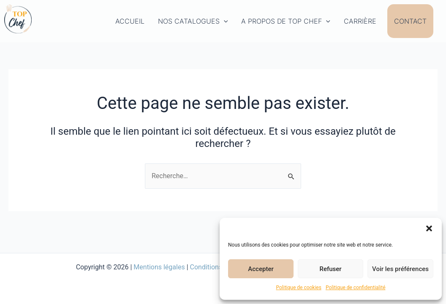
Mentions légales (159, 267)
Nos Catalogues (193, 21)
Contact (410, 21)
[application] (224, 21)
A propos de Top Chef (285, 21)
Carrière (360, 21)
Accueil (129, 21)
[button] (429, 228)
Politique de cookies (298, 287)
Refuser (330, 269)
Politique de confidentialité (356, 287)
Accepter (260, 269)
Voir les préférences (400, 269)
